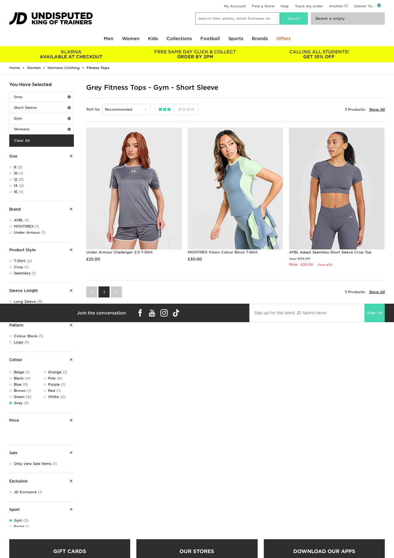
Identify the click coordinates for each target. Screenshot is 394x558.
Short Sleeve (42, 107)
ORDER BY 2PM (195, 54)
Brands (260, 38)
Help (284, 6)
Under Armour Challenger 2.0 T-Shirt (119, 252)
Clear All (22, 140)
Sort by (93, 109)
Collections (179, 38)
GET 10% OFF (319, 54)
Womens (42, 129)
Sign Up (374, 312)
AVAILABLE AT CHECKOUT (71, 54)
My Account (235, 6)
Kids (153, 38)
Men (108, 38)
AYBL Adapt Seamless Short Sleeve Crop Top (330, 252)
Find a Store (263, 6)
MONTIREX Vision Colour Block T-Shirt (223, 252)
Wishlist (336, 6)
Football (210, 38)
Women (130, 38)
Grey (42, 97)
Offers (283, 38)
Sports (235, 38)
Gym (42, 118)
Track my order (309, 6)
